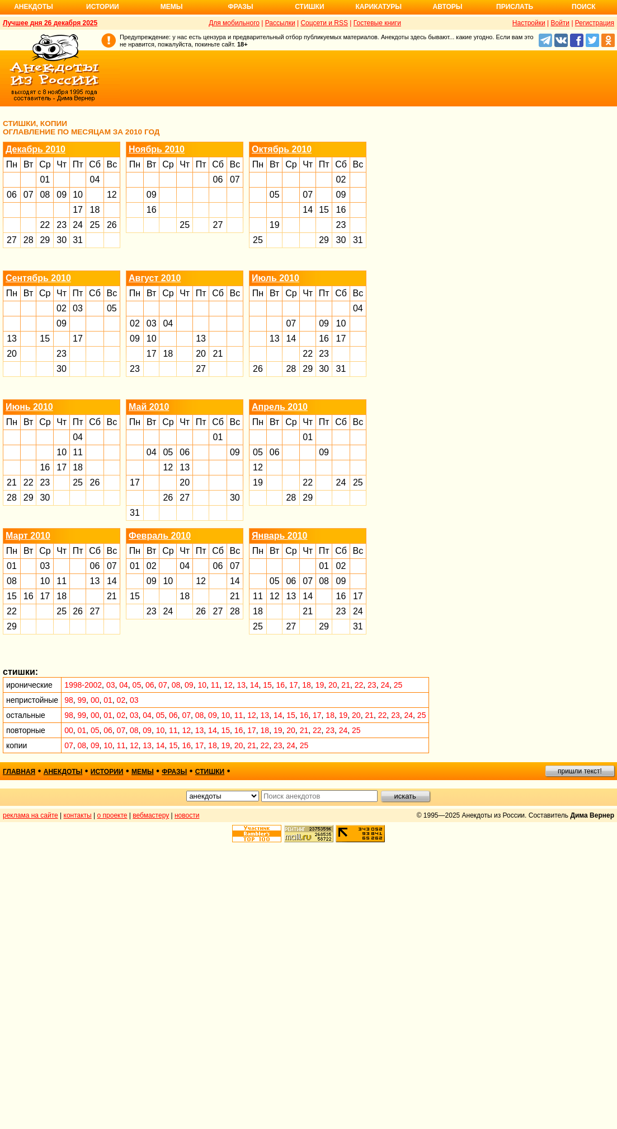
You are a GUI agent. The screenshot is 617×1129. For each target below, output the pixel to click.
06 (12, 194)
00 (95, 700)
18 (95, 209)
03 (78, 308)
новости (187, 815)
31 (78, 240)
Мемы (172, 7)
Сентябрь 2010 (38, 278)
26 (112, 225)
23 (61, 225)
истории (107, 772)
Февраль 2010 (160, 535)
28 (28, 240)
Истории (102, 7)
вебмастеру (151, 815)
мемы (142, 772)
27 (12, 240)
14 (308, 209)
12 (112, 194)
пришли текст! (580, 771)
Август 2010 (155, 278)
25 (95, 225)
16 (152, 209)
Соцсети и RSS (324, 23)
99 (82, 700)
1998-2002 (83, 684)
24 (78, 225)
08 (45, 194)
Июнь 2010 (29, 407)
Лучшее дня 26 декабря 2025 (50, 23)
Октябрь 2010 (282, 149)
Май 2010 (149, 407)
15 (324, 209)
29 (45, 240)
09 (61, 194)
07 (28, 194)
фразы (174, 772)
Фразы (240, 7)
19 (275, 225)
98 (68, 700)
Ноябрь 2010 (157, 149)
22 (45, 225)
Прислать (514, 7)
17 (78, 209)
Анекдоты (33, 7)
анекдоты (63, 772)
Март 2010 (28, 535)
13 (12, 338)
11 (78, 452)
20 (12, 353)
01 (45, 179)
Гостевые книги (377, 23)
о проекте (112, 815)
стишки (209, 772)
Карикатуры (378, 7)
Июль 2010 (275, 278)
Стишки (309, 7)
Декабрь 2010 (35, 149)
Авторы (448, 7)
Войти (559, 23)
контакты (78, 815)
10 (78, 194)
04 (95, 179)
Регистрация (594, 23)
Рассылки (280, 23)
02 (341, 179)
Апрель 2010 (280, 407)
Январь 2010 (279, 535)
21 (218, 353)
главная (19, 772)
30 (61, 240)
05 (275, 194)
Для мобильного (234, 23)
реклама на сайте (30, 815)
